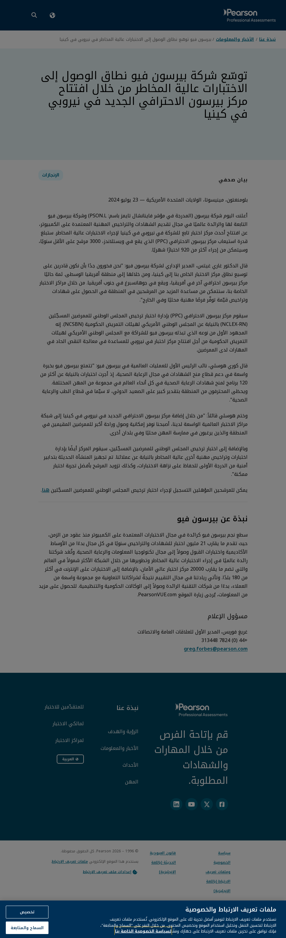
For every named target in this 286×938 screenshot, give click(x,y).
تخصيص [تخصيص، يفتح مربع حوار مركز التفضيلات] (27, 918)
